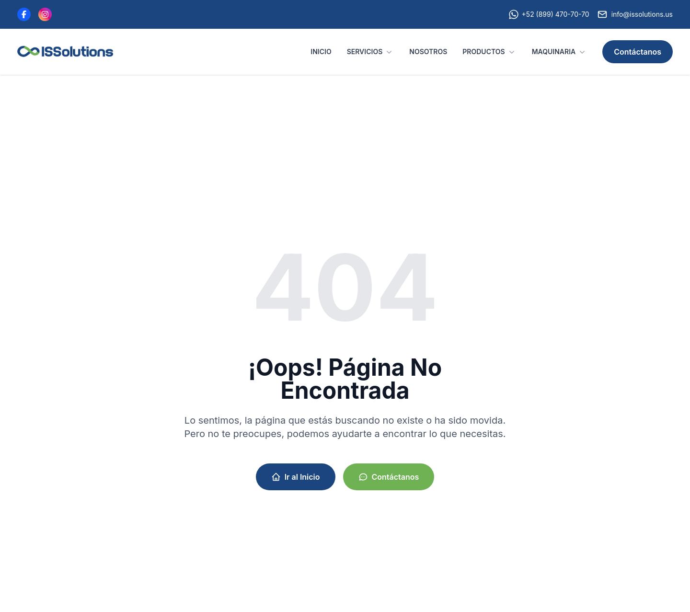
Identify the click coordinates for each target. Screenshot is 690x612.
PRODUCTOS (489, 52)
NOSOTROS (428, 51)
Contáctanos (637, 52)
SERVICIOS (370, 52)
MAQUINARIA (559, 52)
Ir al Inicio (295, 477)
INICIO (320, 51)
